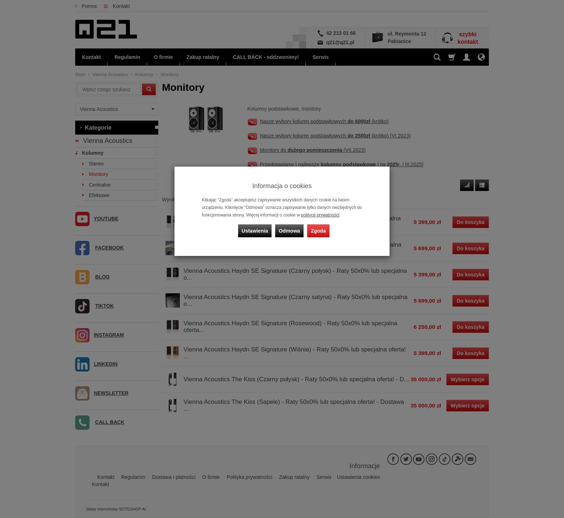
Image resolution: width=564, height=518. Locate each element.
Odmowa (289, 231)
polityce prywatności (320, 215)
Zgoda (318, 231)
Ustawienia (255, 231)
